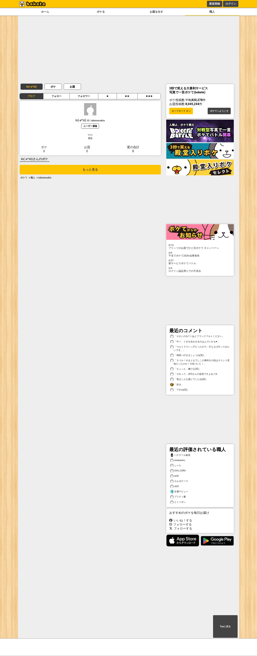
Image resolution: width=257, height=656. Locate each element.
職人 (212, 11)
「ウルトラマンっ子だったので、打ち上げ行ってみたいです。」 (200, 348)
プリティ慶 (178, 497)
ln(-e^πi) (31, 86)
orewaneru (177, 460)
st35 (174, 476)
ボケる (101, 11)
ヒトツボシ (178, 502)
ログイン (230, 3)
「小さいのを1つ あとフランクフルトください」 (197, 336)
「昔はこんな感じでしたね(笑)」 (189, 379)
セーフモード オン (181, 111)
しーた (175, 465)
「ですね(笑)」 (180, 390)
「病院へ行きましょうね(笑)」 (188, 355)
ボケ (53, 86)
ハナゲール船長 (180, 455)
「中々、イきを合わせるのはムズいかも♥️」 (194, 342)
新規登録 (214, 3)
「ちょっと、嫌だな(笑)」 (185, 369)
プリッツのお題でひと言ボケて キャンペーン (200, 246)
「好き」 (176, 384)
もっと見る (90, 169)
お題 (72, 86)
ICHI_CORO (178, 471)
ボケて (23, 177)
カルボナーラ (179, 481)
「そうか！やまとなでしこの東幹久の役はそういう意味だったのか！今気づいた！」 (200, 362)
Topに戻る (225, 626)
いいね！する (180, 520)
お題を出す (156, 11)
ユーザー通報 (90, 126)
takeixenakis (44, 177)
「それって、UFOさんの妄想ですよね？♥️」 (194, 374)
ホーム (45, 11)
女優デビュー (179, 491)
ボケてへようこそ (219, 111)
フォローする (180, 524)
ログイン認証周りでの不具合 (200, 269)
